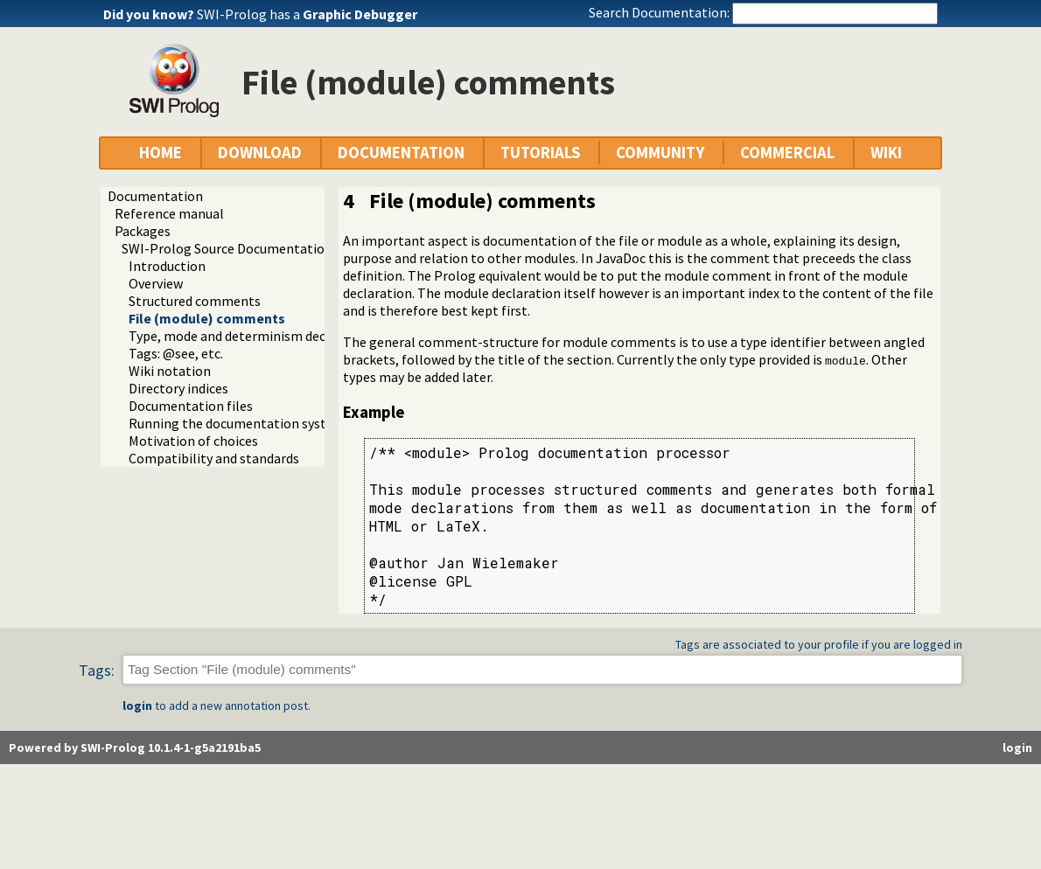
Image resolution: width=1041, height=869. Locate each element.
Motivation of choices (193, 440)
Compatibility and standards (214, 458)
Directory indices (178, 388)
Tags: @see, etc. (176, 353)
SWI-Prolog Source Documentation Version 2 (255, 248)
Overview (156, 283)
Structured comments (195, 300)
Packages (143, 231)
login (137, 705)
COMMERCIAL (787, 153)
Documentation (155, 196)
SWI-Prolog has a (307, 14)
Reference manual (169, 213)
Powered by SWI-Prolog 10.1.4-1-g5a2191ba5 (135, 747)
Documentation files (191, 405)
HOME (160, 153)
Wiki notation (170, 370)
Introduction (167, 266)
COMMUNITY (660, 153)
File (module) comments (207, 318)
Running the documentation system (237, 423)
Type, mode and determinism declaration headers (276, 335)
